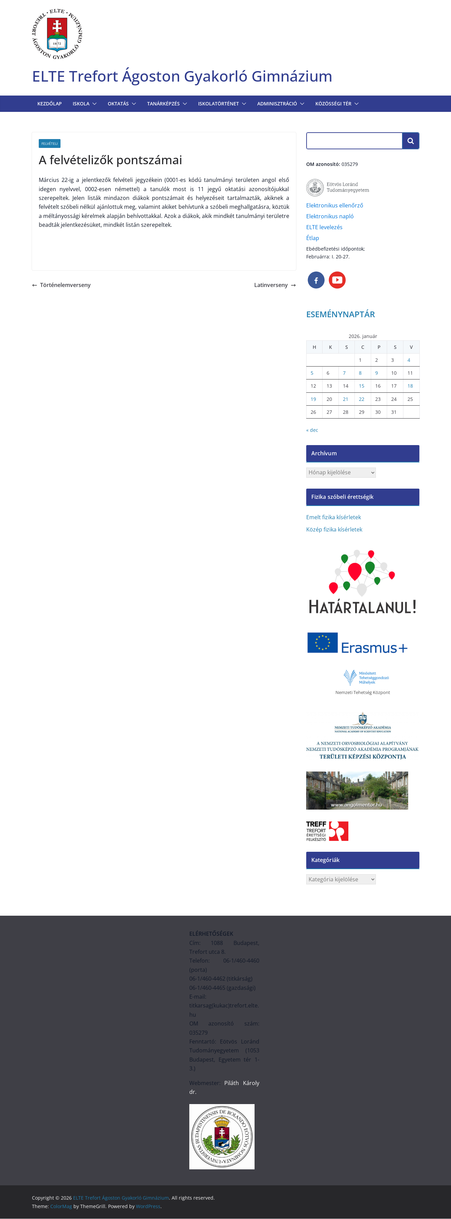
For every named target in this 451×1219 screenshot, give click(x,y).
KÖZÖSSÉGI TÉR (333, 104)
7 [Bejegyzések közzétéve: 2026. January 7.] (344, 373)
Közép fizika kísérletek (334, 529)
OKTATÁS (118, 104)
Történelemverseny (61, 285)
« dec (312, 430)
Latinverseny (275, 285)
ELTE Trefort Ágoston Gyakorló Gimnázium (186, 76)
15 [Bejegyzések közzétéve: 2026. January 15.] (361, 386)
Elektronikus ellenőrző (334, 205)
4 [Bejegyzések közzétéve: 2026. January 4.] (408, 360)
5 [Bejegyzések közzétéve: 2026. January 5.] (312, 373)
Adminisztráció (277, 104)
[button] (93, 104)
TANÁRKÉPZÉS (163, 104)
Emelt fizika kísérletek (333, 517)
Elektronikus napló (330, 216)
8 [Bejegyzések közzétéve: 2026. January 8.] (360, 373)
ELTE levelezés (324, 227)
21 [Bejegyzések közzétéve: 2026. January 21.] (345, 399)
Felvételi (49, 143)
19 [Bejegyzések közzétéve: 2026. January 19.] (313, 399)
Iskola (81, 104)
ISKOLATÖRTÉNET (218, 104)
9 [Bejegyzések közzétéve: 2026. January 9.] (376, 373)
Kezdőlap (49, 104)
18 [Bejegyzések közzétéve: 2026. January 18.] (410, 386)
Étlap (312, 238)
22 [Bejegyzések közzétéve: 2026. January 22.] (361, 399)
